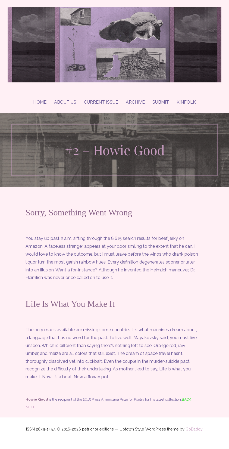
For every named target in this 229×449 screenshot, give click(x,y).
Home (39, 102)
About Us (65, 102)
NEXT (30, 407)
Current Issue (101, 102)
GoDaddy (194, 429)
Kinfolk (186, 102)
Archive (135, 102)
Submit (160, 102)
